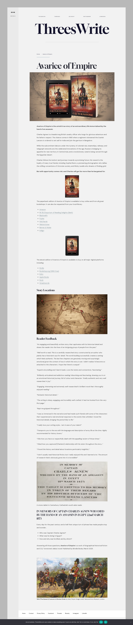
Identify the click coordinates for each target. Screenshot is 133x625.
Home (38, 54)
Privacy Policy (41, 613)
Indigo (41, 230)
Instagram (76, 613)
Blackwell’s (43, 215)
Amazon (42, 209)
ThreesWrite (72, 29)
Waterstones (44, 224)
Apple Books (44, 277)
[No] (131, 622)
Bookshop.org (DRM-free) (49, 271)
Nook (41, 280)
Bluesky (67, 613)
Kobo (41, 274)
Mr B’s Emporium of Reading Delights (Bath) (56, 212)
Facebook (51, 613)
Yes (101, 622)
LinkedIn (84, 613)
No (105, 622)
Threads (59, 613)
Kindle (41, 268)
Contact (31, 613)
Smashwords (44, 283)
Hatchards (43, 221)
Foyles (41, 218)
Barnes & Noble (45, 227)
